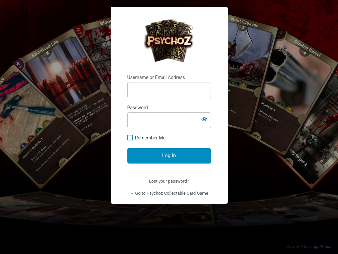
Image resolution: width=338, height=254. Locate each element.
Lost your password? (169, 181)
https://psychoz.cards (169, 40)
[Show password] (204, 119)
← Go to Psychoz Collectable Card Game (169, 193)
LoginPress (320, 246)
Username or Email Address (156, 77)
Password (137, 107)
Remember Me (150, 137)
